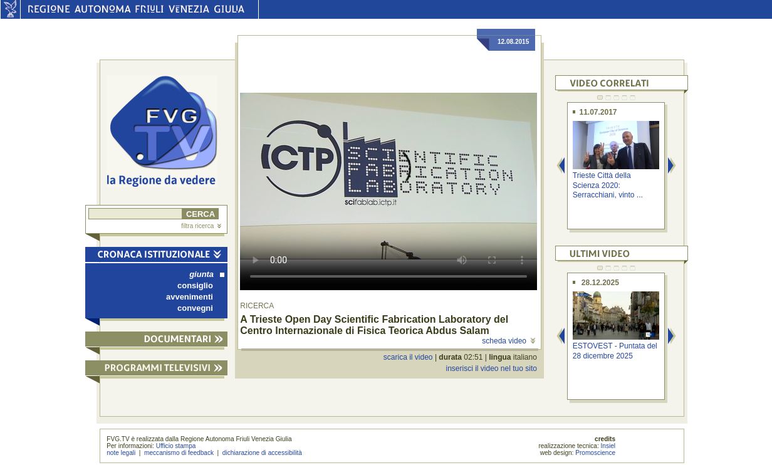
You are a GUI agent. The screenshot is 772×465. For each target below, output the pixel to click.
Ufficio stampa (176, 445)
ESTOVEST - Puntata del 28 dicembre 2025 (615, 351)
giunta (206, 274)
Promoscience (595, 452)
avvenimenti (189, 296)
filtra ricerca (201, 225)
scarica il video (408, 357)
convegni (195, 308)
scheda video (508, 341)
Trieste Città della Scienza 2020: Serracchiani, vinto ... (608, 185)
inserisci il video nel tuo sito (491, 368)
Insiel (608, 445)
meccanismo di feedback (179, 452)
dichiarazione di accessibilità (262, 452)
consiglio (195, 285)
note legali (121, 452)
